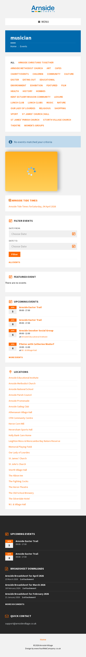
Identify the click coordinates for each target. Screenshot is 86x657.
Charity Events (20, 73)
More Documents (14, 604)
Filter (14, 254)
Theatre (15, 125)
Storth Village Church (57, 119)
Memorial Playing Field (20, 446)
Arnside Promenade (19, 400)
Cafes (58, 68)
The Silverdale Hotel (19, 498)
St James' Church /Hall (35, 114)
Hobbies (40, 91)
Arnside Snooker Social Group (36, 330)
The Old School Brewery (21, 492)
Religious (45, 108)
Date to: (13, 240)
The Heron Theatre (18, 487)
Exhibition (36, 85)
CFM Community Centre (21, 417)
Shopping (60, 108)
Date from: (15, 228)
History (27, 91)
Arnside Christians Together (35, 62)
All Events (14, 262)
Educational (47, 79)
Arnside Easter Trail (30, 307)
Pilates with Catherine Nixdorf (36, 344)
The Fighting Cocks (18, 481)
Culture (69, 73)
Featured (51, 85)
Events (23, 46)
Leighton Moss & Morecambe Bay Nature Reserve (34, 441)
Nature (61, 102)
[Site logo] (43, 11)
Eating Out (29, 79)
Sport (14, 114)
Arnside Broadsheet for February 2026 (27, 593)
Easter (15, 79)
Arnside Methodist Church (27, 68)
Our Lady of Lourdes (23, 108)
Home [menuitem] (43, 639)
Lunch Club (17, 102)
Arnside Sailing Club (19, 406)
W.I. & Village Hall (29, 350)
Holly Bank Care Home (20, 435)
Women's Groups (34, 125)
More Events (16, 357)
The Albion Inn (16, 475)
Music (49, 102)
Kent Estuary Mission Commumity (30, 96)
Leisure (58, 96)
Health (15, 91)
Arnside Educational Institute (34, 336)
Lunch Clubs (35, 102)
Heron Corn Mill (16, 423)
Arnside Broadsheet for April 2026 (24, 575)
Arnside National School (21, 389)
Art (49, 68)
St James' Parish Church (25, 119)
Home (13, 46)
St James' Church (18, 458)
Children (38, 73)
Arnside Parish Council (20, 394)
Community (53, 73)
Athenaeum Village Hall (20, 412)
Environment (18, 85)
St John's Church (17, 464)
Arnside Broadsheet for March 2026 (25, 584)
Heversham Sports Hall (20, 429)
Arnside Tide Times (24, 200)
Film (63, 85)
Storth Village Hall (18, 469)
